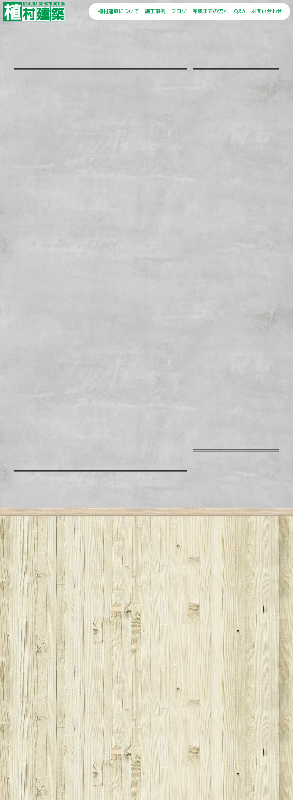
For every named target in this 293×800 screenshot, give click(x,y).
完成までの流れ (210, 11)
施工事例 (155, 11)
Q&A (240, 11)
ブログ (179, 11)
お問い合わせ (266, 11)
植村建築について (118, 11)
